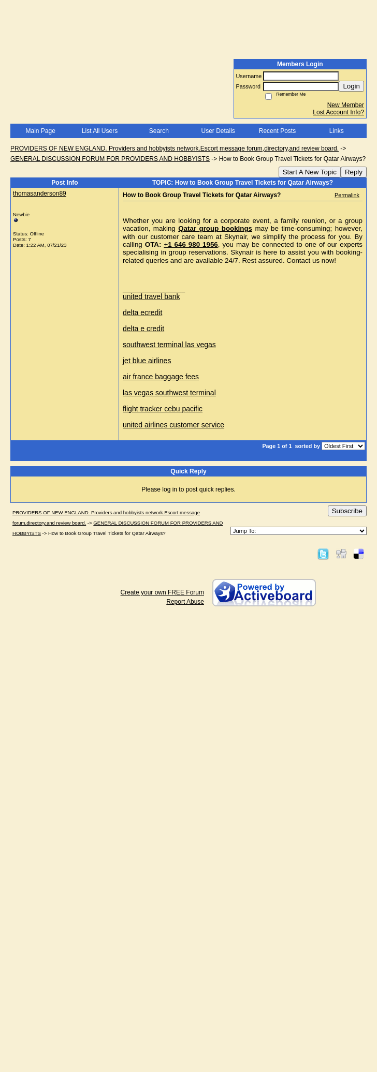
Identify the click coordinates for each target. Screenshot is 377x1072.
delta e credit (143, 328)
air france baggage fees (161, 377)
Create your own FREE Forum (162, 592)
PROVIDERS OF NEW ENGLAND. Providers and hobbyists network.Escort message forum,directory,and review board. (174, 148)
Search (159, 131)
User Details (218, 131)
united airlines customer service (173, 425)
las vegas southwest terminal (169, 393)
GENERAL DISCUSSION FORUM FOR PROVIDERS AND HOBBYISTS (110, 158)
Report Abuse (185, 601)
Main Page (40, 131)
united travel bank (151, 296)
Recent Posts (277, 131)
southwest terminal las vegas (169, 344)
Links (336, 131)
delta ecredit (142, 312)
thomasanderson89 (39, 193)
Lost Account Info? (338, 112)
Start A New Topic (310, 172)
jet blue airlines (147, 360)
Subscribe (347, 511)
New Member (345, 105)
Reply (354, 172)
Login (351, 86)
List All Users (100, 131)
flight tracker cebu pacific (162, 409)
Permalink (347, 195)
